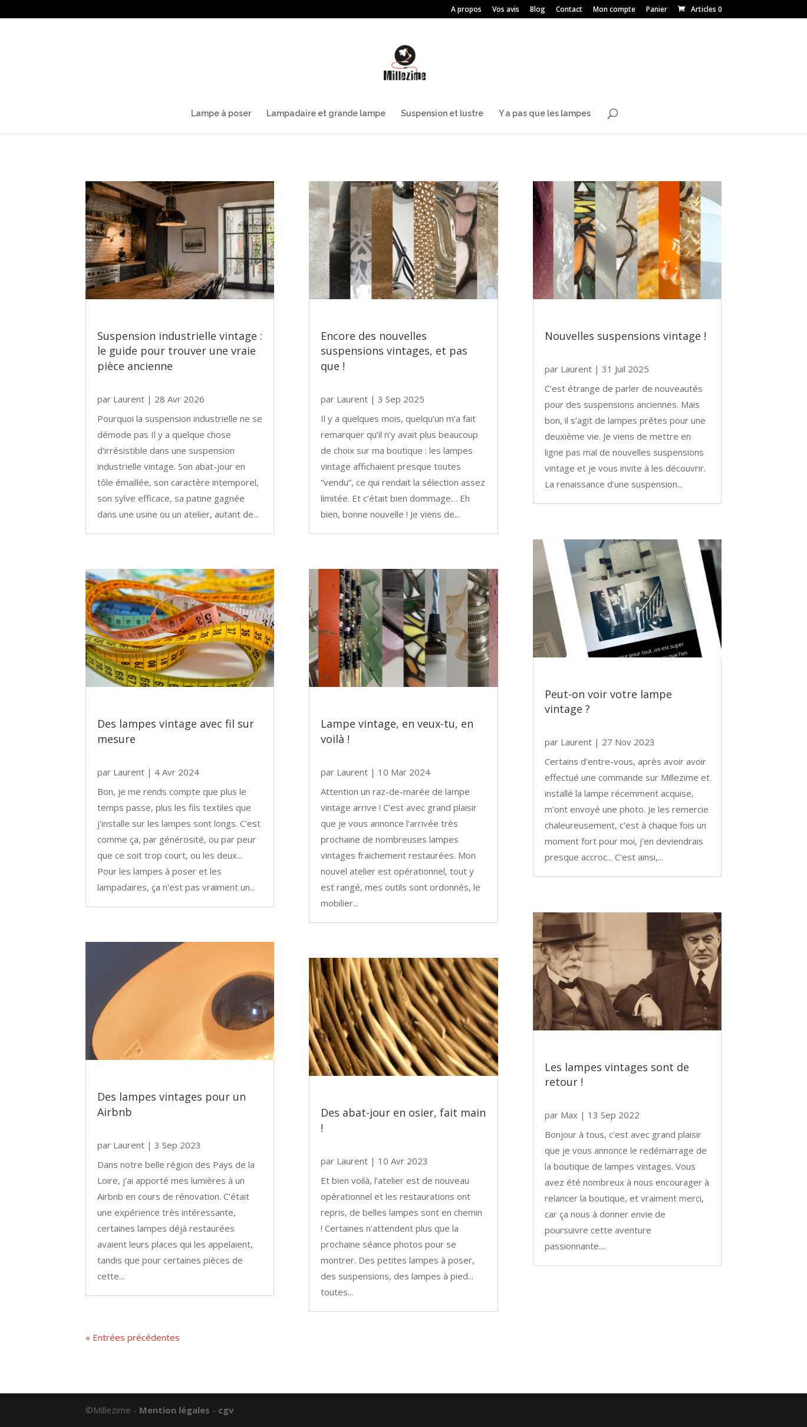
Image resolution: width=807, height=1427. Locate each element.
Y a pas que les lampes (545, 113)
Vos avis (505, 10)
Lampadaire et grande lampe (326, 113)
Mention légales (174, 1410)
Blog (537, 10)
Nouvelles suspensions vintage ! (625, 336)
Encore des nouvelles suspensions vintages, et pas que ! (394, 350)
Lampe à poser (221, 113)
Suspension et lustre (442, 113)
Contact (569, 10)
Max (569, 1115)
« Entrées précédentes (132, 1337)
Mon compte (614, 10)
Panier (656, 10)
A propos (466, 10)
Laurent (128, 399)
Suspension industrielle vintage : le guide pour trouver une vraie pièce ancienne (179, 350)
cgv (226, 1410)
